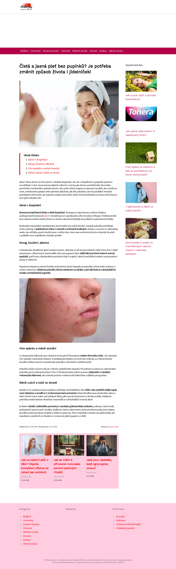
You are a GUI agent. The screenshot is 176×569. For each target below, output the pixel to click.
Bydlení (24, 51)
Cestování (35, 51)
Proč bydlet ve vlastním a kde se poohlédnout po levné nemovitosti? (140, 171)
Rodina (103, 51)
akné (46, 216)
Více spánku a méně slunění (43, 168)
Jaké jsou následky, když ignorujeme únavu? (99, 464)
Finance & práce (51, 51)
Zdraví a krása (116, 51)
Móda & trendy (79, 51)
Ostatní (93, 51)
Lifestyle (65, 51)
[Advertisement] (88, 30)
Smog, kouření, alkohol (41, 164)
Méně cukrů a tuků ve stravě (43, 172)
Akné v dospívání (37, 159)
